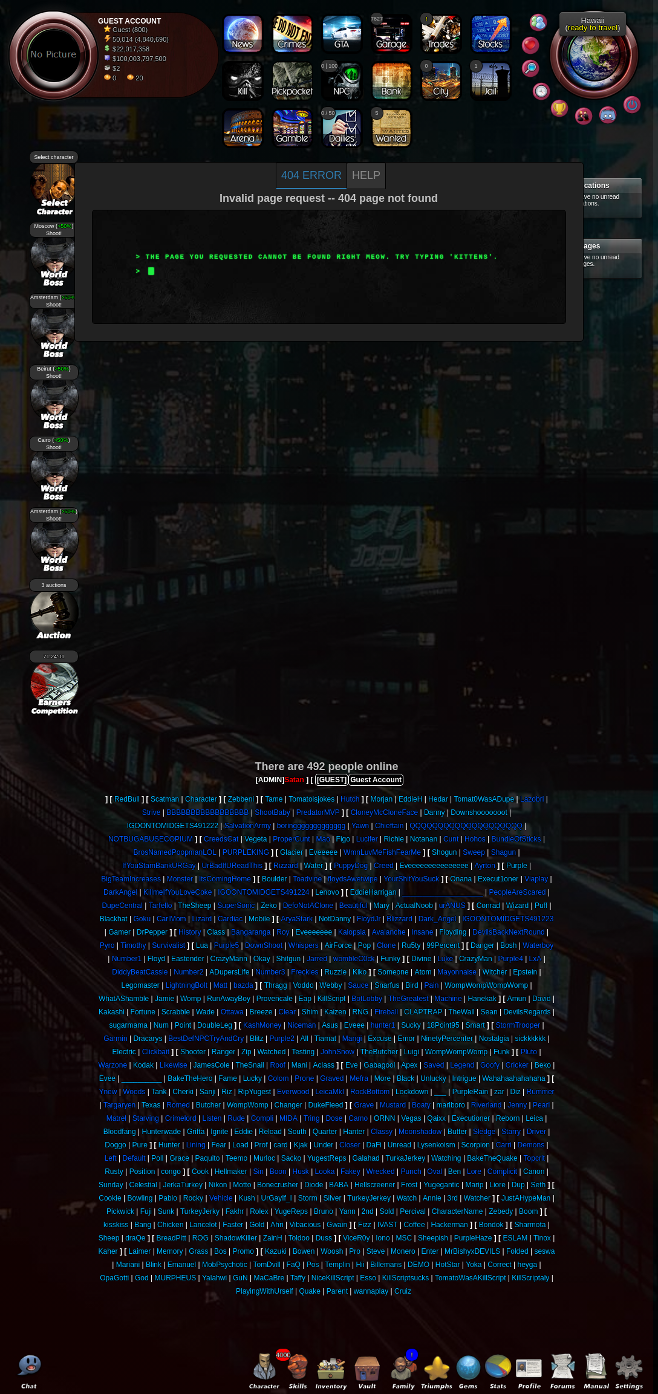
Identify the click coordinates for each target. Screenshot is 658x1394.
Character (201, 799)
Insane (422, 932)
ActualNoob (414, 905)
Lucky (252, 1078)
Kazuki (276, 1251)
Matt (220, 985)
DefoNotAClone (308, 905)
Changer (288, 1105)
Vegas (411, 1118)
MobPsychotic (224, 1264)
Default (133, 1158)
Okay (261, 959)
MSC (404, 1238)
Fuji (146, 1211)
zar (499, 1092)
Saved (433, 1065)
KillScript (332, 998)
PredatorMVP (318, 812)
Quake (310, 1291)
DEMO (418, 1264)
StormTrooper (517, 1025)
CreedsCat (221, 839)
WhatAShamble (124, 998)
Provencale (274, 998)
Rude (236, 1118)
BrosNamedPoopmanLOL (174, 852)
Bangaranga (250, 932)
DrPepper (152, 932)
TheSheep (194, 905)
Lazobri (532, 799)
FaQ (294, 1264)
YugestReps (327, 1158)
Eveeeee (323, 852)
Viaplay (536, 879)
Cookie (110, 1198)
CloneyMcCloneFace (384, 812)
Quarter (325, 1131)
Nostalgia (494, 1038)
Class (216, 932)
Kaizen (335, 1012)
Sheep (109, 1238)
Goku (142, 919)
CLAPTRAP (423, 1012)
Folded (517, 1251)
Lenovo (327, 892)
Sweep (474, 852)
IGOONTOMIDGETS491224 (263, 892)
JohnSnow (337, 1052)
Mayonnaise (457, 972)
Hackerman (449, 1225)
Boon (278, 1171)
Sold (386, 1211)
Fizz (364, 1225)
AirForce (338, 945)
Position (142, 1171)
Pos (313, 1264)
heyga (527, 1264)
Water (314, 865)
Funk (501, 1052)
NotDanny (335, 919)
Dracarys (147, 1038)
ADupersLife (229, 972)
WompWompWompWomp (486, 985)
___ (440, 1092)
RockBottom (369, 1092)
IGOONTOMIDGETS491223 (507, 919)
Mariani (128, 1264)
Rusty (114, 1171)
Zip (246, 1052)
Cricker (517, 1065)
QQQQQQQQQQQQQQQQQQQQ (466, 826)
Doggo (115, 1145)
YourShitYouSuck (411, 879)
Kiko (359, 972)
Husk (300, 1171)
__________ (142, 1078)
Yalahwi (214, 1278)
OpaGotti (114, 1278)
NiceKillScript (332, 1278)
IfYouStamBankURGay (159, 865)
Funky (390, 959)
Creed (384, 865)
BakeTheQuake (492, 1158)
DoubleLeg (214, 1025)
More (382, 1078)
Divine (421, 959)
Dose (333, 1118)
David (541, 998)
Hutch (349, 799)
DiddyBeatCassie (140, 972)
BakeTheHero (190, 1078)
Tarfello (160, 905)
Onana (461, 879)
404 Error (311, 175)
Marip (474, 1185)
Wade (205, 1012)
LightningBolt (186, 985)
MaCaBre (268, 1278)
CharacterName (457, 1211)
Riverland (486, 1105)
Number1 (127, 959)
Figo (343, 839)
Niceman (301, 1025)
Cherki (183, 1092)
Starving (145, 1118)
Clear (287, 1012)
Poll (157, 1158)
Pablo (167, 1198)
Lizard (202, 919)
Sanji (208, 1092)
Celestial (143, 1185)
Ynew (108, 1092)
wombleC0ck (354, 959)
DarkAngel (120, 892)
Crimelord (181, 1118)
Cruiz (402, 1291)
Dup (518, 1185)
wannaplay (371, 1291)
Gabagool (379, 1065)
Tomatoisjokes (311, 799)
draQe (135, 1238)
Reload (270, 1131)
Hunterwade (161, 1131)
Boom (528, 1211)
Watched (271, 1052)
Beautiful (353, 905)
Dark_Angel (438, 919)
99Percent (443, 945)
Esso (368, 1278)
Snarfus (386, 985)
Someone (392, 972)
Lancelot (203, 1225)
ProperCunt (291, 839)
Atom (422, 972)
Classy (382, 1131)
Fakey (350, 1171)
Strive (151, 812)
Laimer (140, 1251)
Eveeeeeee (313, 932)
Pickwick (120, 1211)
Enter (430, 1251)
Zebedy (501, 1211)
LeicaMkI (329, 1092)
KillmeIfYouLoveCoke (177, 892)
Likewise (173, 1065)
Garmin (115, 1038)
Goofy (490, 1065)
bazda (243, 985)
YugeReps (291, 1211)
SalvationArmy (247, 826)
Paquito (207, 1158)
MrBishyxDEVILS (472, 1251)
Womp (190, 998)
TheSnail (249, 1065)
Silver (333, 1198)
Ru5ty (411, 945)
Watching (446, 1158)
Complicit (502, 1171)
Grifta (195, 1131)
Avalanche (389, 932)
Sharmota (530, 1225)
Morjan (381, 799)
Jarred (317, 959)
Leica (534, 1118)
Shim (310, 1012)
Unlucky (433, 1078)
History (189, 932)
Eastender (187, 959)
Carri (504, 1145)
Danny (434, 812)
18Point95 (443, 1025)
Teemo (236, 1158)
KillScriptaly (530, 1278)
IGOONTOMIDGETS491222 (172, 826)
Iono (382, 1238)
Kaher (108, 1251)
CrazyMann (228, 959)
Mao (323, 839)
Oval (434, 1171)
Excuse (379, 1038)
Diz (515, 1092)
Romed (178, 1105)
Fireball (386, 1012)
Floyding (452, 932)
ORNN (384, 1118)
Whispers (303, 945)
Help (366, 175)
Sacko (291, 1158)
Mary (381, 905)
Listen (211, 1118)
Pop (364, 945)
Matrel (116, 1118)
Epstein (525, 972)
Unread (399, 1145)
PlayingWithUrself (264, 1291)
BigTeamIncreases (131, 879)
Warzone (113, 1065)
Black (405, 1078)
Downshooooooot (479, 812)
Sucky (411, 1025)
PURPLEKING (246, 852)
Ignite (219, 1131)
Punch (411, 1171)
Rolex (259, 1211)
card (280, 1145)
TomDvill (266, 1264)
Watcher (477, 1198)
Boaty (421, 1105)
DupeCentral (122, 905)
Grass (198, 1251)
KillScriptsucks (405, 1278)
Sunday (111, 1185)
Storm (308, 1198)
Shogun (444, 852)
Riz (226, 1092)
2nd (368, 1211)
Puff (541, 905)
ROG (200, 1238)
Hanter (354, 1131)
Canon (533, 1171)
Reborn (508, 1118)
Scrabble (175, 1012)
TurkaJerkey (406, 1158)
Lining (196, 1145)
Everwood (293, 1092)
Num (161, 1025)
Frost (409, 1185)
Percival (413, 1211)
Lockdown (412, 1092)
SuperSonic (236, 905)
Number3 (270, 972)
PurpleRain (470, 1092)
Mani (299, 1065)
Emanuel (182, 1264)
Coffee (414, 1225)
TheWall (461, 1012)
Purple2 (281, 1038)
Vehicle (221, 1198)
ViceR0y (356, 1238)
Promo (243, 1251)
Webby (330, 985)
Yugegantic (441, 1185)
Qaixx (436, 1118)
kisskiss (115, 1225)
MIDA (288, 1118)
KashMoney (262, 1025)
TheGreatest (408, 998)
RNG (360, 1012)
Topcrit (534, 1158)
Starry (511, 1131)
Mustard (393, 1105)
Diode (313, 1185)
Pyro (107, 945)
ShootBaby (272, 812)
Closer (349, 1145)
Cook (200, 1171)
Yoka (473, 1264)
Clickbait (155, 1052)
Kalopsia (352, 932)
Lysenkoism (436, 1145)
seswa (544, 1251)
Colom (278, 1078)
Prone (304, 1078)
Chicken (170, 1225)
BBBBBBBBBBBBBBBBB (207, 812)
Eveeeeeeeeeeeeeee (433, 865)
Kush (246, 1198)
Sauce (358, 985)
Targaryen (119, 1105)
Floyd (156, 959)
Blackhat (114, 919)
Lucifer (367, 839)
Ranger (223, 1052)
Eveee (354, 1025)
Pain (431, 985)
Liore (497, 1185)
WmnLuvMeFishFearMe (382, 852)
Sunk (166, 1211)
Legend (462, 1065)
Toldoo (299, 1238)
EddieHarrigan (373, 892)
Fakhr (235, 1211)
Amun (516, 998)
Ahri (276, 1225)
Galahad (365, 1158)
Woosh (332, 1251)
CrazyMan (475, 959)
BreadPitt (171, 1238)
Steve (375, 1251)
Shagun (503, 852)
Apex (409, 1065)
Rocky (193, 1198)
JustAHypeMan (525, 1198)
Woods (134, 1092)
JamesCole (212, 1065)
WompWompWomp (456, 1052)
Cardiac (230, 919)
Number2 (188, 972)
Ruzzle (335, 972)
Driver (536, 1131)
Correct (499, 1264)
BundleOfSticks (516, 839)
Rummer (541, 1092)
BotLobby (366, 998)
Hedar (438, 799)
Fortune (143, 1012)
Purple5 (226, 945)
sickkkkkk (530, 1038)
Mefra (359, 1078)
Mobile (259, 919)
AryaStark (297, 919)
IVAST (387, 1225)
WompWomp (248, 1105)
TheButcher (379, 1052)
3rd (453, 1198)
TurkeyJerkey (369, 1198)
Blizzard (399, 919)
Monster (180, 879)
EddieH (410, 799)
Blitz (257, 1038)
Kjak (300, 1145)
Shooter (193, 1052)
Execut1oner (498, 879)
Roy (282, 932)
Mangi (352, 1038)
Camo (358, 1118)
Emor (406, 1038)
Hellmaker (231, 1171)
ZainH (272, 1238)
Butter (457, 1131)
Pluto (529, 1052)
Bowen (304, 1251)
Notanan (423, 839)
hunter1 (383, 1025)
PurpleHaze (473, 1238)
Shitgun (288, 959)
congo (171, 1171)
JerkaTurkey (183, 1185)
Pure (139, 1145)
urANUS (452, 905)
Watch (407, 1198)
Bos (220, 1251)
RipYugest (254, 1092)
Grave (364, 1105)
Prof (260, 1145)
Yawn (360, 826)
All (304, 1038)
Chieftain (389, 826)
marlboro (451, 1105)
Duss (324, 1238)
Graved (332, 1078)
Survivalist (168, 945)
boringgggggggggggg (311, 826)
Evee (107, 1078)
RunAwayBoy (228, 998)
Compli (262, 1118)
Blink (153, 1264)
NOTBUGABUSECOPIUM (150, 839)
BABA (338, 1185)
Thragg (275, 985)
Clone (386, 945)
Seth (538, 1185)
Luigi (411, 1052)
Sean (489, 1012)
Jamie (164, 998)
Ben (454, 1171)
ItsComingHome (225, 879)
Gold (256, 1225)
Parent (337, 1291)
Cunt (450, 839)
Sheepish (433, 1238)
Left (111, 1158)
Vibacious (305, 1225)
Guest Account (376, 780)
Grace (179, 1158)
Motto (242, 1185)
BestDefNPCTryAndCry (206, 1038)
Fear (219, 1145)
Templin (337, 1264)
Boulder (274, 879)
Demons (531, 1145)
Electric (124, 1052)
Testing (303, 1052)
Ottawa (232, 1012)
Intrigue (464, 1078)
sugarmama (128, 1025)
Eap (305, 998)
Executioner (471, 1118)
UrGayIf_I (276, 1198)
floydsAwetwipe (353, 879)
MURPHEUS (176, 1278)
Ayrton (484, 865)
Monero (403, 1251)
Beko (543, 1065)
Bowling (139, 1198)
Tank (158, 1092)
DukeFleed (325, 1105)
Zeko (269, 905)
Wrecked (380, 1171)
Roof (277, 1065)
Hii (360, 1264)
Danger (482, 945)
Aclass (323, 1065)
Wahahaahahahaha (513, 1078)
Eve (351, 1065)
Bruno (323, 1211)
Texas (151, 1105)
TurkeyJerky (200, 1211)
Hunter (169, 1145)
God (142, 1278)
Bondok (491, 1225)
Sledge (484, 1131)
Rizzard (285, 865)
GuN (240, 1278)
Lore (474, 1171)
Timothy (133, 945)
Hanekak (481, 998)
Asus (330, 1025)
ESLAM (515, 1238)
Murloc (264, 1158)
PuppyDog (351, 865)
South (297, 1131)
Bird (411, 985)
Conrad (488, 905)
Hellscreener (374, 1185)
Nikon (218, 1185)
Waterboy (538, 945)
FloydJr (368, 919)
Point (183, 1025)
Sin (258, 1171)
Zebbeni (241, 799)
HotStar (447, 1264)
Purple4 (510, 959)
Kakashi (112, 1012)
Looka (325, 1171)
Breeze (260, 1012)
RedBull (127, 799)
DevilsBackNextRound (508, 932)
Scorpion (475, 1145)
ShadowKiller (236, 1238)
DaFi (374, 1145)
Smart (474, 1025)
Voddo (303, 985)
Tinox (542, 1238)
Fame (227, 1078)
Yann (347, 1211)
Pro (354, 1251)
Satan (294, 780)
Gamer (119, 932)
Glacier (291, 852)
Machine (447, 998)
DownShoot (263, 945)
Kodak (143, 1065)
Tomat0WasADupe (484, 799)
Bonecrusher (277, 1185)
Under (324, 1145)
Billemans (386, 1264)
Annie (432, 1198)
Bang (142, 1225)
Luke (445, 959)
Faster (233, 1225)
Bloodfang (119, 1131)
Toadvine (307, 879)
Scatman (165, 799)
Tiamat (325, 1038)
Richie (394, 839)
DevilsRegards (526, 1012)
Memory (170, 1251)
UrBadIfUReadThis (231, 865)
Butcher (208, 1105)
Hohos (475, 839)
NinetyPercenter (447, 1038)
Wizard (517, 905)
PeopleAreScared (517, 892)
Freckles (304, 972)
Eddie (243, 1131)
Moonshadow (420, 1131)
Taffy (297, 1278)
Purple (516, 865)
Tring (312, 1118)
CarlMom (171, 919)
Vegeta (255, 839)
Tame (273, 799)
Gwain (337, 1225)
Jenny (517, 1105)
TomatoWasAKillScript (470, 1278)
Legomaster (140, 985)
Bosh (508, 945)
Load (240, 1145)
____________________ (442, 892)
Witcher (495, 972)
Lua (202, 945)
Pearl (541, 1105)
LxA (535, 959)
